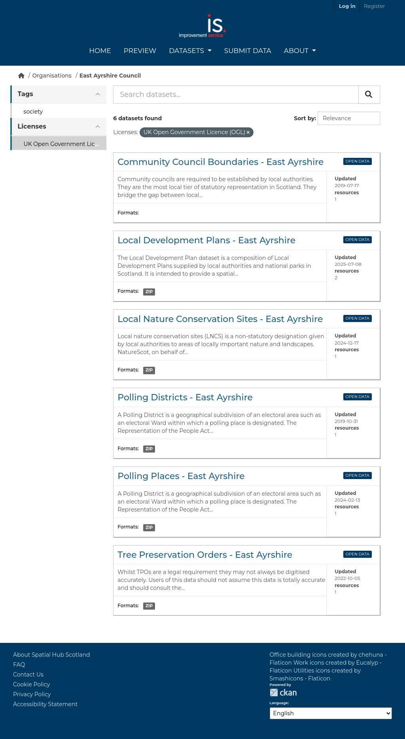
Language (279, 703)
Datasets (187, 51)
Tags (25, 94)
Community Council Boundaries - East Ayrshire (220, 162)
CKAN (283, 692)
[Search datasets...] (236, 94)
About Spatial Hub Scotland (51, 654)
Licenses (32, 126)
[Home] (21, 75)
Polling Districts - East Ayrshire (185, 397)
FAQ (19, 664)
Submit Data (247, 51)
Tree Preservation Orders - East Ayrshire (204, 555)
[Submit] (369, 94)
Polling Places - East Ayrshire (180, 476)
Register (374, 6)
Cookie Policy (31, 684)
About (297, 51)
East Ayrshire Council (110, 75)
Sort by (304, 118)
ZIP (149, 291)
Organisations (52, 75)
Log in (347, 6)
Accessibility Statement (45, 704)
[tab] (58, 94)
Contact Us (28, 674)
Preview (140, 51)
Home (100, 51)
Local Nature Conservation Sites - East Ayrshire (220, 319)
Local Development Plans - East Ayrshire (206, 240)
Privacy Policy (32, 694)
